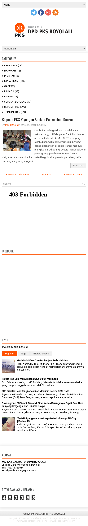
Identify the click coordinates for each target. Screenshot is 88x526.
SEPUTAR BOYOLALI (15, 101)
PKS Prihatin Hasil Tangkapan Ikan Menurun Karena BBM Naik (35, 391)
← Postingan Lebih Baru (16, 174)
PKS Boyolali (12, 124)
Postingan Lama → (74, 174)
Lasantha (74, 518)
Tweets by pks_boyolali (15, 346)
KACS (45, 518)
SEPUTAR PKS (12, 106)
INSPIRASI (9, 75)
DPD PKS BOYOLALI (54, 513)
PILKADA (9, 91)
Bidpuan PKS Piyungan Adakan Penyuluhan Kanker (37, 119)
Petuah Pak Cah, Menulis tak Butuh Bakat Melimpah (30, 378)
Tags (23, 353)
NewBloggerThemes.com (62, 521)
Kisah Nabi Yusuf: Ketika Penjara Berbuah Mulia (42, 360)
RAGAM (8, 96)
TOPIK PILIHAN (12, 112)
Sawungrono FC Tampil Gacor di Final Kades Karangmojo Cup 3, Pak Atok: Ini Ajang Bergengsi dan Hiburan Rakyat (42, 405)
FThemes (24, 518)
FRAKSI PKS (10, 65)
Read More (78, 165)
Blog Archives (41, 353)
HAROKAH (10, 70)
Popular (9, 353)
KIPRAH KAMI (11, 81)
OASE (7, 86)
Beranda (46, 174)
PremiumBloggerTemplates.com (30, 521)
